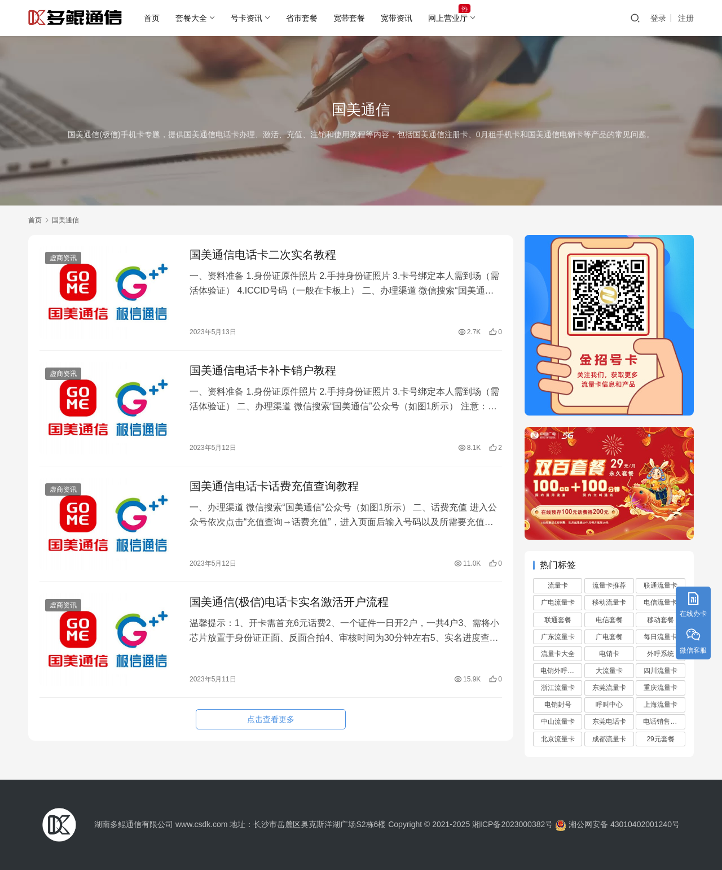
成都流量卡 (609, 739)
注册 (686, 18)
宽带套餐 (349, 18)
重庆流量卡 (660, 688)
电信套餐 (609, 620)
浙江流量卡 (558, 688)
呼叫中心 (609, 705)
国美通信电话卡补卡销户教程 (263, 370)
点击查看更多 (270, 719)
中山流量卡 (558, 721)
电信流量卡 (660, 602)
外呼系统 (660, 654)
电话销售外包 (663, 721)
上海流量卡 (660, 705)
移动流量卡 (609, 602)
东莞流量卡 (609, 688)
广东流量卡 (558, 637)
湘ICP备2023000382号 (512, 824)
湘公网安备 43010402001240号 (616, 824)
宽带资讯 (396, 18)
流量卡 (558, 585)
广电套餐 (609, 637)
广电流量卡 (558, 602)
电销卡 (609, 654)
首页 (152, 18)
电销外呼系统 (560, 671)
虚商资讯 (63, 258)
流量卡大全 (558, 654)
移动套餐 (660, 620)
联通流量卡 (660, 585)
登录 (658, 18)
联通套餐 (557, 620)
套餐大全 (191, 18)
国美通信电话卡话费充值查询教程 (274, 486)
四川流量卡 (660, 671)
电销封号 (557, 705)
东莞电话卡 (609, 721)
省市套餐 (302, 18)
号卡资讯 (246, 18)
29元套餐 (660, 739)
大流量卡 (609, 671)
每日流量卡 (660, 637)
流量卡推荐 (609, 585)
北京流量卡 (558, 739)
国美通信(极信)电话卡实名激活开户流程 (289, 602)
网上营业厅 (448, 18)
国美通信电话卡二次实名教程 (263, 254)
